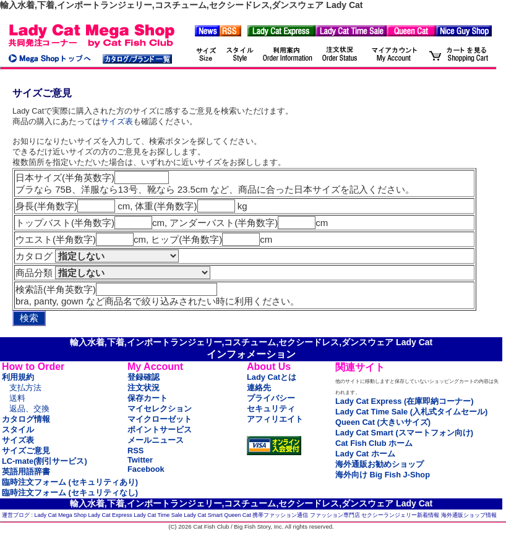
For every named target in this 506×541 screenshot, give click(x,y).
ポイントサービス (159, 429)
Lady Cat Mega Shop (61, 515)
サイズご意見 (26, 450)
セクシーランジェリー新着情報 (400, 515)
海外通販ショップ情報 (469, 515)
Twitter (140, 459)
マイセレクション (159, 408)
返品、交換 (29, 408)
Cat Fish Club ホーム (374, 443)
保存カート (147, 398)
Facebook (146, 469)
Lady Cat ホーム (365, 453)
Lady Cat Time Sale (158, 515)
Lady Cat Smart (203, 515)
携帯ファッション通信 (280, 515)
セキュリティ (271, 408)
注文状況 (143, 387)
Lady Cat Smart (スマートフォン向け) (404, 432)
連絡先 (259, 387)
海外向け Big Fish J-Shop (382, 474)
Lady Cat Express (110, 515)
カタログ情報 (26, 419)
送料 (17, 398)
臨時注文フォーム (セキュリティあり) (70, 482)
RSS (135, 450)
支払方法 (25, 387)
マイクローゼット (159, 419)
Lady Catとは (271, 377)
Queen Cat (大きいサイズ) (383, 422)
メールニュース (155, 440)
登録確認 (143, 377)
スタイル (18, 429)
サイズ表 (117, 121)
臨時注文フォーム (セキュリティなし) (70, 492)
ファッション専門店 (335, 515)
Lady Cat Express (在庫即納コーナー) (404, 401)
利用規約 (18, 377)
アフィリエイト (275, 419)
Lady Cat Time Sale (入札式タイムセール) (411, 411)
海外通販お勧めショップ (379, 464)
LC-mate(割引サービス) (44, 461)
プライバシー (271, 398)
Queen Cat (237, 515)
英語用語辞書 (26, 471)
